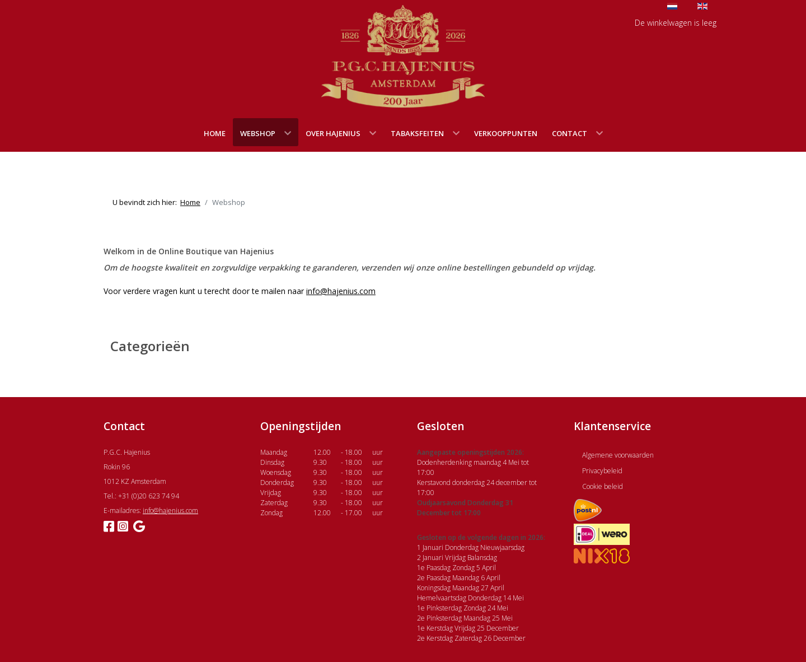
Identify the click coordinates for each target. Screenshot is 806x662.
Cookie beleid (602, 486)
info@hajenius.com (341, 291)
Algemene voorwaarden (618, 455)
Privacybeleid (602, 470)
